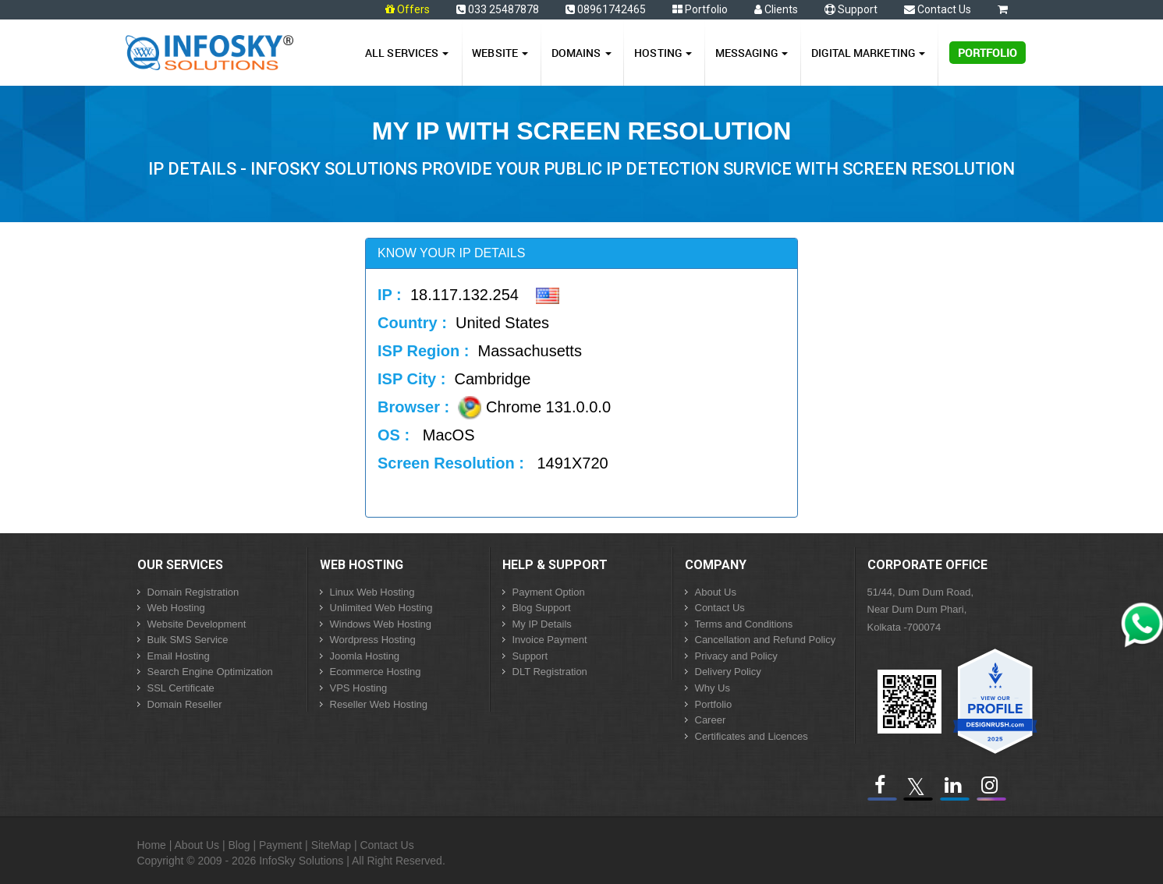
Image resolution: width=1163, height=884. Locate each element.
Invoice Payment (549, 639)
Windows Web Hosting (381, 624)
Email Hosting (178, 656)
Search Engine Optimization (210, 671)
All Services (407, 52)
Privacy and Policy (736, 656)
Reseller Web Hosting (378, 704)
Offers (413, 9)
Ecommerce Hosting (375, 671)
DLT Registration (549, 671)
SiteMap (331, 845)
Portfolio (700, 9)
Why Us (713, 688)
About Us (715, 592)
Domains (581, 52)
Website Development (196, 624)
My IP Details (542, 624)
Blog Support (541, 607)
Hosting (663, 52)
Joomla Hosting (365, 656)
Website (500, 52)
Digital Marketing (868, 52)
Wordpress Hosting (373, 639)
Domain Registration (193, 592)
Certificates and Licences (751, 736)
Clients (776, 9)
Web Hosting (176, 607)
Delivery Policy (728, 671)
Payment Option (548, 592)
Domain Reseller (184, 704)
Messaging (751, 52)
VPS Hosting (359, 688)
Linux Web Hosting (372, 592)
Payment (280, 845)
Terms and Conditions (744, 624)
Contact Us (937, 9)
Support (851, 9)
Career (710, 720)
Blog (239, 845)
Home (151, 845)
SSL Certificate (181, 688)
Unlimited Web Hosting (381, 607)
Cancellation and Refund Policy (765, 639)
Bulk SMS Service (188, 639)
